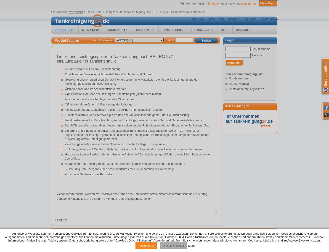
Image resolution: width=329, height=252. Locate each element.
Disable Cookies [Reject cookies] (173, 245)
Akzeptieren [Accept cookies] (146, 245)
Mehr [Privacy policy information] (191, 245)
